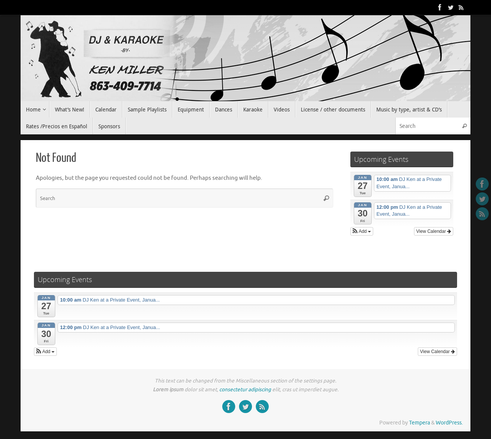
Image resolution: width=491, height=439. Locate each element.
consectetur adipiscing (245, 389)
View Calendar (433, 231)
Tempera (419, 423)
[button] (362, 231)
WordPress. (449, 423)
